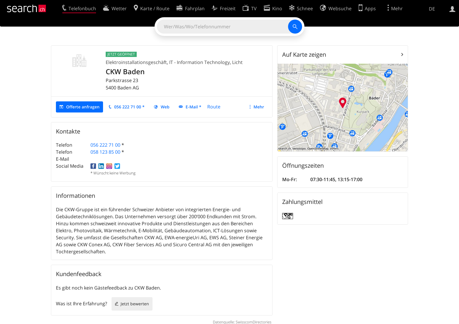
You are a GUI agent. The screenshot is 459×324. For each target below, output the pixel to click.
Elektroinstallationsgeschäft (136, 62)
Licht (237, 62)
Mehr (259, 107)
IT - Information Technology (199, 62)
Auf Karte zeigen (304, 54)
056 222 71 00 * (129, 107)
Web (165, 107)
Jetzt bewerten (135, 303)
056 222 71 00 (105, 145)
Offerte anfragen (83, 107)
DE (432, 9)
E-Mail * (193, 107)
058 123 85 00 (105, 152)
